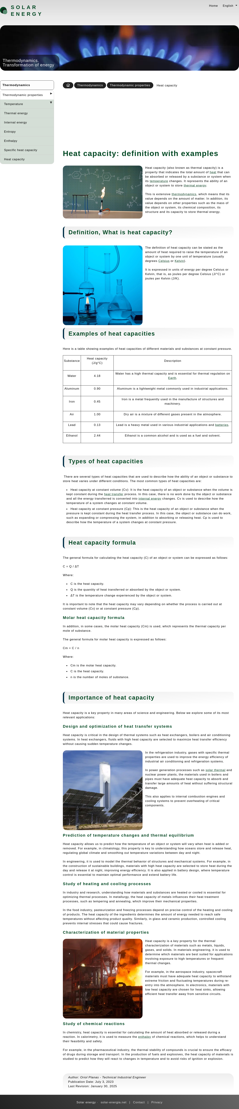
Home (213, 5)
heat (213, 172)
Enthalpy (10, 141)
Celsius (164, 261)
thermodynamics (184, 194)
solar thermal (215, 770)
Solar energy (27, 10)
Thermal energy (16, 113)
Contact (139, 1102)
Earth (172, 378)
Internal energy (15, 122)
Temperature (13, 104)
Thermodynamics (16, 85)
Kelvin (179, 261)
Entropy (10, 131)
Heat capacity (14, 159)
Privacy (157, 1102)
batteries (221, 425)
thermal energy (195, 185)
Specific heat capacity (20, 150)
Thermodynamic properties (22, 95)
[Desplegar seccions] (50, 94)
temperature (159, 181)
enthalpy (144, 1037)
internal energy (150, 498)
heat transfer (113, 494)
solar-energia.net (114, 1102)
